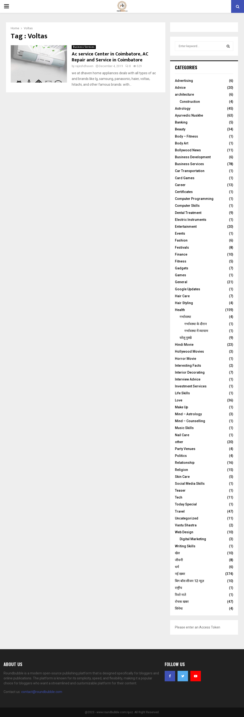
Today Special (186, 504)
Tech (178, 497)
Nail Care (182, 435)
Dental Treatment (188, 213)
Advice (180, 87)
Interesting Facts (188, 365)
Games (180, 275)
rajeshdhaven (84, 66)
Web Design (184, 532)
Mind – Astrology (188, 414)
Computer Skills (187, 206)
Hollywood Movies (189, 351)
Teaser (180, 490)
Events (180, 233)
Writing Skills (185, 546)
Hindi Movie (184, 344)
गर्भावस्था (185, 317)
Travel (180, 511)
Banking (181, 122)
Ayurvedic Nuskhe (189, 115)
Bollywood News (188, 150)
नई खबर (180, 574)
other (179, 442)
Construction (190, 102)
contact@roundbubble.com (41, 692)
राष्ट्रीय (178, 588)
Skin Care (182, 477)
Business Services (84, 47)
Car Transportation (189, 171)
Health (180, 310)
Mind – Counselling (190, 421)
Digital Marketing (193, 539)
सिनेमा (179, 608)
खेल (177, 553)
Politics (181, 456)
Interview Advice (187, 379)
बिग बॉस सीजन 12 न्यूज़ (189, 581)
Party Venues (185, 449)
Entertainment (186, 226)
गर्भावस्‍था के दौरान (195, 324)
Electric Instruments (190, 220)
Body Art (181, 143)
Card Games (184, 178)
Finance (181, 254)
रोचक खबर (182, 601)
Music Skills (184, 428)
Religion (181, 470)
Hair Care (182, 296)
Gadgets (181, 268)
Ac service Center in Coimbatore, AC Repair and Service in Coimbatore (110, 57)
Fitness (180, 261)
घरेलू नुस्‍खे (186, 338)
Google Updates (187, 289)
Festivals (182, 247)
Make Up (181, 407)
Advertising (184, 81)
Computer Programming (194, 199)
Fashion (181, 240)
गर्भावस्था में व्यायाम (196, 331)
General (181, 282)
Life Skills (182, 393)
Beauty (180, 129)
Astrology (182, 108)
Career (180, 185)
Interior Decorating (190, 372)
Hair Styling (184, 303)
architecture (184, 94)
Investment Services (191, 386)
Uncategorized (186, 518)
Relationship (184, 463)
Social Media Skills (190, 483)
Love (178, 400)
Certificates (184, 192)
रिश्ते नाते (180, 595)
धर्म (177, 567)
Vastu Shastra (186, 525)
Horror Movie (185, 359)
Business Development (193, 157)
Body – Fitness (186, 136)
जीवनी (179, 560)
